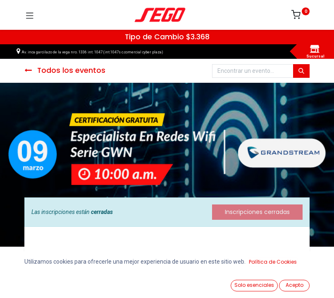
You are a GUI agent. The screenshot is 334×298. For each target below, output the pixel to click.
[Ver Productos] (27, 282)
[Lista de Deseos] (213, 282)
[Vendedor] (307, 282)
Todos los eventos (64, 70)
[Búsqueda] (301, 71)
